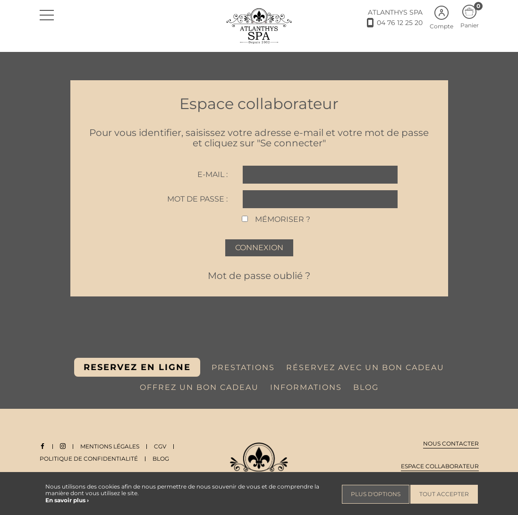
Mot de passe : (197, 198)
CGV (160, 446)
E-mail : (212, 174)
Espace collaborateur (440, 466)
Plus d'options (375, 494)
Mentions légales (109, 446)
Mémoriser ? (282, 219)
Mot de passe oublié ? (259, 275)
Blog (161, 458)
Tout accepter (444, 494)
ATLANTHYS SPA (395, 12)
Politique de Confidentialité (89, 458)
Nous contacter (451, 443)
